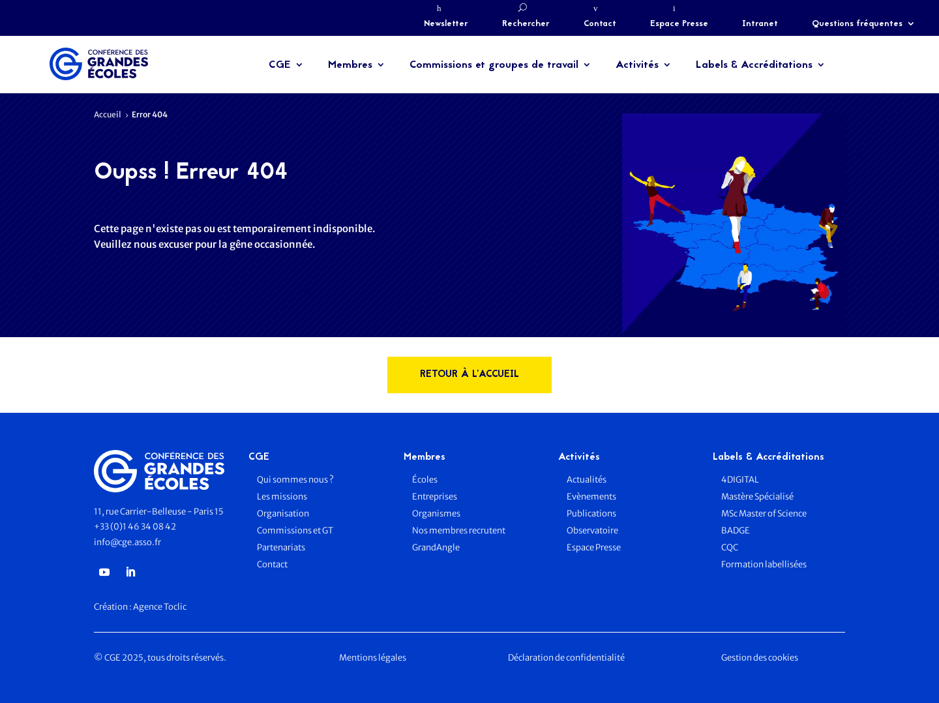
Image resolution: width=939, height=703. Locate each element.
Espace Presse (679, 24)
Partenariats (281, 547)
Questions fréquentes (857, 24)
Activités (637, 65)
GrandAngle (436, 547)
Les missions (282, 496)
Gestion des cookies (759, 657)
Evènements (591, 496)
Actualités (586, 479)
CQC (729, 547)
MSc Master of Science (764, 513)
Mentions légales (372, 657)
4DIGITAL (740, 479)
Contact (600, 24)
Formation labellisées (764, 564)
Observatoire (592, 530)
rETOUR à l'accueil (469, 374)
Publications (591, 513)
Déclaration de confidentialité (566, 657)
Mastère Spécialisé (757, 496)
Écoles (425, 479)
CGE (280, 65)
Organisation (283, 513)
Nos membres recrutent (458, 530)
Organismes (436, 513)
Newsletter (446, 24)
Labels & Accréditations (754, 65)
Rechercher (526, 24)
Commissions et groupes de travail (494, 65)
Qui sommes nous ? (295, 479)
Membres (350, 65)
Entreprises (434, 496)
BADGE (735, 530)
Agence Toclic (159, 606)
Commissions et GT (295, 530)
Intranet (760, 24)
